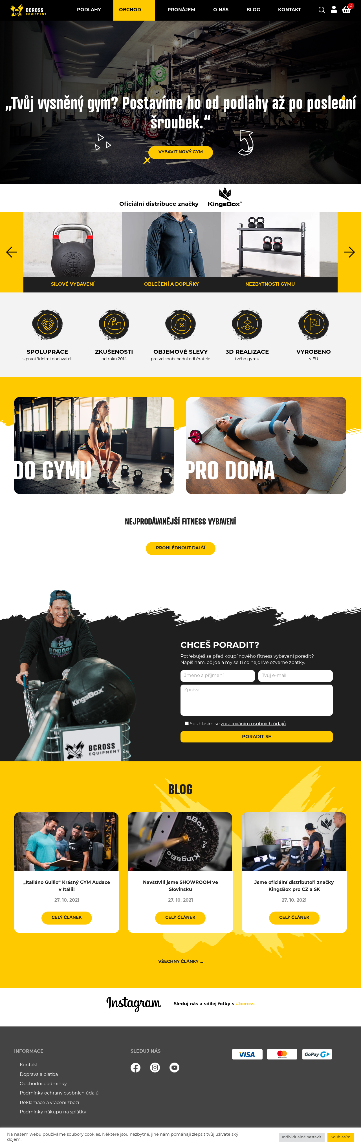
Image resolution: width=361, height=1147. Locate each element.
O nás (220, 10)
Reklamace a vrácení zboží (49, 1103)
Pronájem (181, 10)
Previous (11, 252)
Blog (253, 10)
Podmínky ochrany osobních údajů (59, 1093)
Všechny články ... (180, 962)
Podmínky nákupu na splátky (53, 1112)
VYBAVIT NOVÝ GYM (181, 152)
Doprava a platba (39, 1074)
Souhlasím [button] (341, 1137)
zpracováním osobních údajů (253, 724)
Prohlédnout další (180, 548)
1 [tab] (343, 98)
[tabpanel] (180, 102)
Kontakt (289, 10)
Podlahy (89, 10)
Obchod (130, 10)
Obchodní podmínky (43, 1084)
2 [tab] (343, 107)
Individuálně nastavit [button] (301, 1137)
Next (349, 252)
